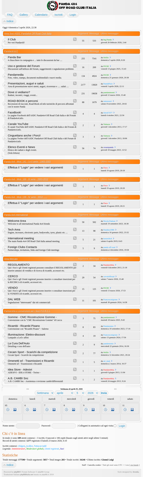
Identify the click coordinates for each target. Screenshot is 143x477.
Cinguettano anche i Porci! (24, 135)
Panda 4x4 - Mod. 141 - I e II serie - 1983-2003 (27, 161)
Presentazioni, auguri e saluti (26, 83)
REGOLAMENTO (18, 264)
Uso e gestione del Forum (24, 65)
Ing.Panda (107, 39)
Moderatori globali (34, 448)
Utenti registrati (52, 448)
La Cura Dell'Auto (19, 343)
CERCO (13, 276)
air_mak (106, 361)
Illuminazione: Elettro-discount (26, 334)
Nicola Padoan (109, 221)
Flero (105, 168)
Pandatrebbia (108, 265)
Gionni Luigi (107, 459)
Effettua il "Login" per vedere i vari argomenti (35, 167)
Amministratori (18, 448)
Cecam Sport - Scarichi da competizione (33, 352)
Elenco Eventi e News (21, 147)
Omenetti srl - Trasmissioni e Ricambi (31, 360)
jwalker (29, 446)
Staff (84, 465)
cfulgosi (21, 446)
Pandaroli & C (11, 51)
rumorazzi (107, 101)
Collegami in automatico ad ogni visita (97, 425)
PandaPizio (108, 84)
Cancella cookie (94, 465)
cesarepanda (108, 147)
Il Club (12, 39)
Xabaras (106, 124)
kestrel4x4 (107, 238)
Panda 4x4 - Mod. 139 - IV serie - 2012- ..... (25, 197)
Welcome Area (17, 220)
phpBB (17, 472)
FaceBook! (14, 112)
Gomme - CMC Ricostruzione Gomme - (32, 317)
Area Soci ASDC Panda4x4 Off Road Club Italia (27, 33)
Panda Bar (14, 57)
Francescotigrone (110, 299)
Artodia (136, 472)
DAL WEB (14, 299)
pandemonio (108, 343)
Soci (62, 448)
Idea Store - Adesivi (20, 369)
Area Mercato (11, 259)
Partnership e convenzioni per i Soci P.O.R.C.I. (27, 311)
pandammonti (109, 92)
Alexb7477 (107, 113)
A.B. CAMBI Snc (18, 378)
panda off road (109, 247)
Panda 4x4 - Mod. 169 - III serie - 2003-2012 (26, 179)
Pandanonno (108, 326)
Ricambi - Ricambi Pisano (24, 325)
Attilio (106, 57)
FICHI (106, 66)
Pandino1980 (108, 230)
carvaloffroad (108, 276)
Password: (46, 425)
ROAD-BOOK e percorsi (23, 100)
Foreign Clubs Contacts (22, 247)
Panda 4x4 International (16, 215)
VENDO (13, 287)
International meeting (21, 238)
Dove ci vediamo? (19, 92)
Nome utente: (9, 425)
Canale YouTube (18, 123)
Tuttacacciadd (40, 446)
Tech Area (14, 229)
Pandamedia (15, 74)
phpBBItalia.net (26, 474)
